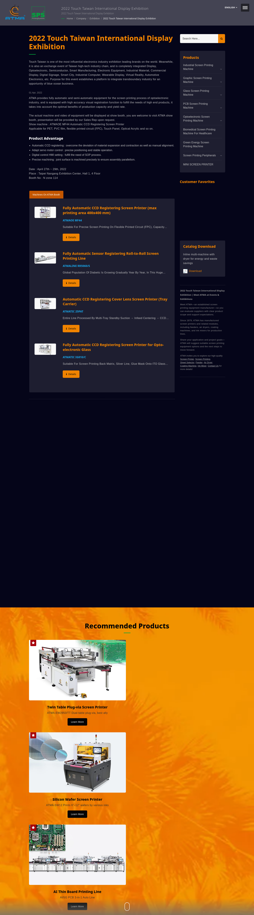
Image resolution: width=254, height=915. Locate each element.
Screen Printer (187, 359)
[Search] (199, 38)
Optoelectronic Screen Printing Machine (196, 118)
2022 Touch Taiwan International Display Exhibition (129, 18)
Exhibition (95, 18)
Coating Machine (188, 365)
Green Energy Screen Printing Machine (196, 144)
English (231, 7)
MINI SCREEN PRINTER (198, 164)
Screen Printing (202, 359)
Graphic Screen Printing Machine (197, 79)
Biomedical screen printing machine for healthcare (199, 131)
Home (70, 18)
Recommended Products (127, 625)
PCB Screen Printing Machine (195, 105)
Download (192, 271)
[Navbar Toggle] (245, 8)
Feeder (199, 362)
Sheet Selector (187, 362)
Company (81, 18)
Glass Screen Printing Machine (196, 92)
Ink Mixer (202, 365)
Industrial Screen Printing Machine (198, 67)
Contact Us (213, 365)
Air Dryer (208, 362)
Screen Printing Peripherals (199, 155)
